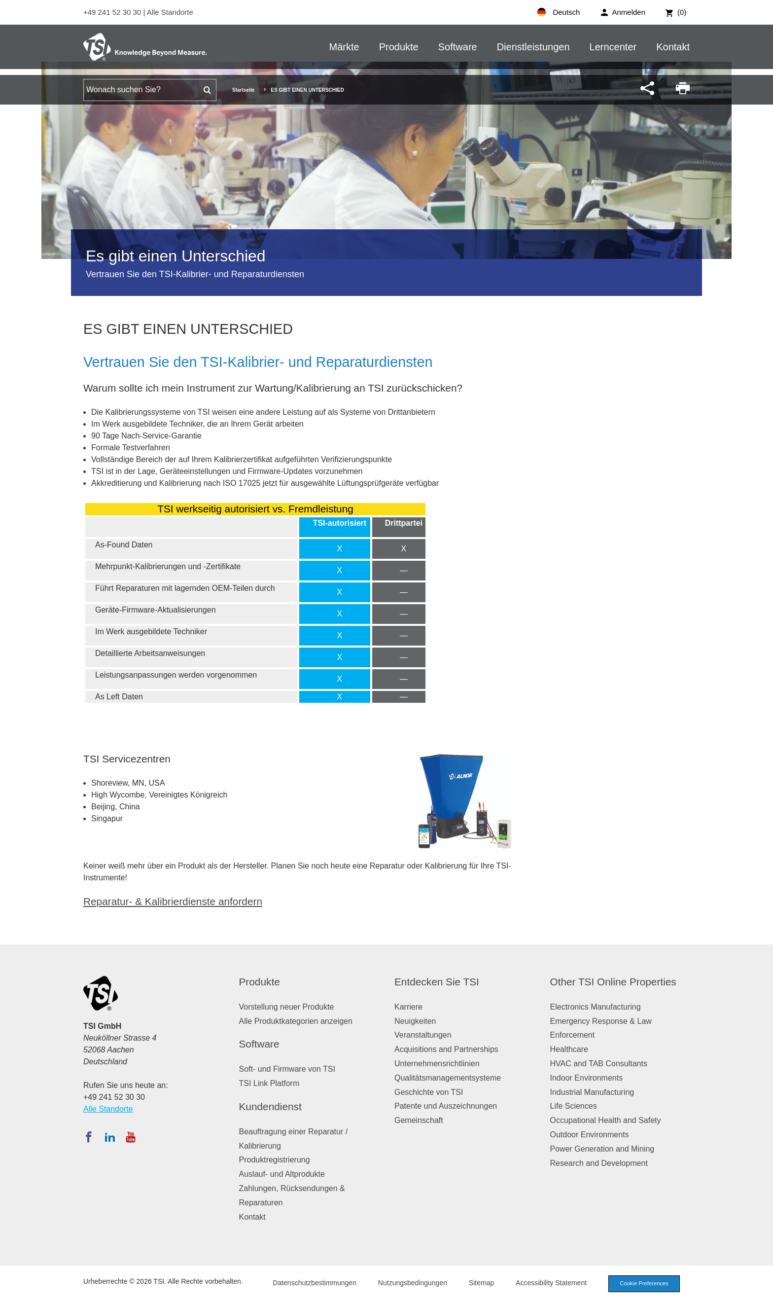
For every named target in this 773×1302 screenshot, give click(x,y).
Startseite (243, 90)
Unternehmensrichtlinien (437, 1063)
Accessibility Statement (551, 1283)
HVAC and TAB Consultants (598, 1063)
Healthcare (569, 1049)
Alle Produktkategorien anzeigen (295, 1021)
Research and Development (599, 1163)
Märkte (344, 46)
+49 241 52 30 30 (113, 12)
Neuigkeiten (415, 1021)
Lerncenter (613, 46)
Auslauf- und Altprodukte (282, 1174)
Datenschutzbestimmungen (314, 1283)
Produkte (399, 46)
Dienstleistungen (533, 46)
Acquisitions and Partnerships (446, 1049)
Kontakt (673, 46)
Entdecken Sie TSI (436, 981)
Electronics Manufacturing (595, 1007)
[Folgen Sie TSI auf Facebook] (88, 1136)
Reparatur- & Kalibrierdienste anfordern (172, 901)
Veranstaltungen (423, 1035)
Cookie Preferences (644, 1283)
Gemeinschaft (418, 1120)
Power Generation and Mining (602, 1149)
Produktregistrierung (274, 1160)
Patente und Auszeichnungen (445, 1106)
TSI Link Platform (269, 1083)
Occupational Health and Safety (605, 1120)
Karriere (408, 1007)
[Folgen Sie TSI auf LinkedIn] (110, 1136)
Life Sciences (573, 1106)
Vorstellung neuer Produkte (286, 1007)
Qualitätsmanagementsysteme (447, 1078)
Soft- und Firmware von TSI (287, 1069)
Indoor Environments (586, 1078)
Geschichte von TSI (428, 1092)
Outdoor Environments (589, 1134)
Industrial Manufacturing (592, 1092)
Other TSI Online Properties (613, 981)
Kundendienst (270, 1106)
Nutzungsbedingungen (412, 1283)
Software (457, 46)
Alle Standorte (170, 12)
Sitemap (481, 1283)
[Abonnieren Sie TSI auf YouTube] (130, 1136)
